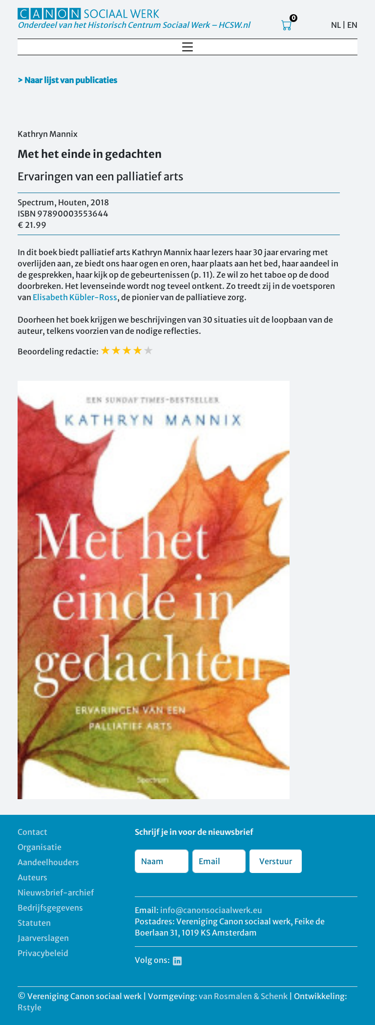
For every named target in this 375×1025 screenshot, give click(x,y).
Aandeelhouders (48, 862)
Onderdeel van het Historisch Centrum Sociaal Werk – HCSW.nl (134, 25)
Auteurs (32, 877)
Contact (32, 832)
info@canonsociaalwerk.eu (211, 910)
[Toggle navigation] (187, 47)
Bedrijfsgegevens (50, 908)
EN (352, 25)
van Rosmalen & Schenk (243, 996)
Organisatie (40, 847)
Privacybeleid (43, 953)
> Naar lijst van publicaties (67, 80)
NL (336, 25)
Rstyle (30, 1007)
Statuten (34, 923)
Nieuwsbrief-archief (56, 892)
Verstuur (275, 861)
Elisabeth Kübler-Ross (75, 297)
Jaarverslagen (43, 938)
